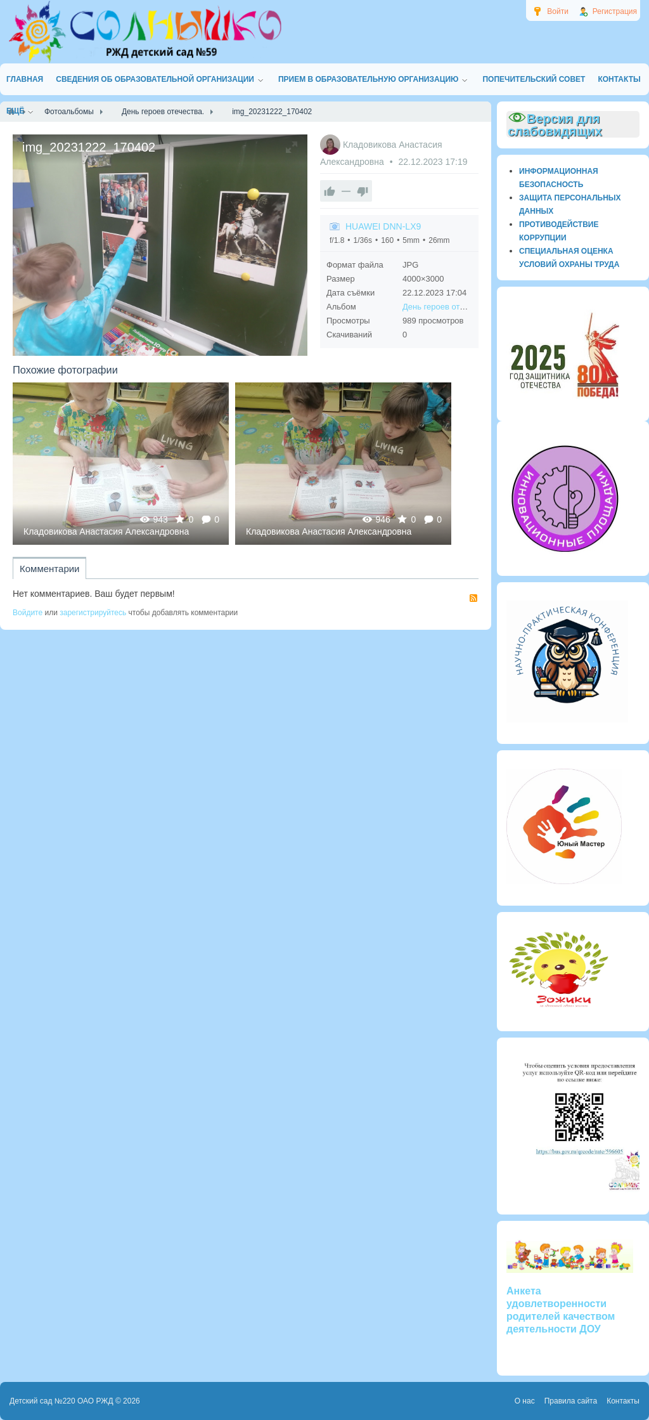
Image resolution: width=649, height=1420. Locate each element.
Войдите (27, 612)
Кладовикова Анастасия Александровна (106, 531)
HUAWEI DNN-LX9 (383, 226)
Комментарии (49, 568)
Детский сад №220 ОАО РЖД (61, 1401)
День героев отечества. (447, 306)
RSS (473, 598)
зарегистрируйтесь (93, 612)
